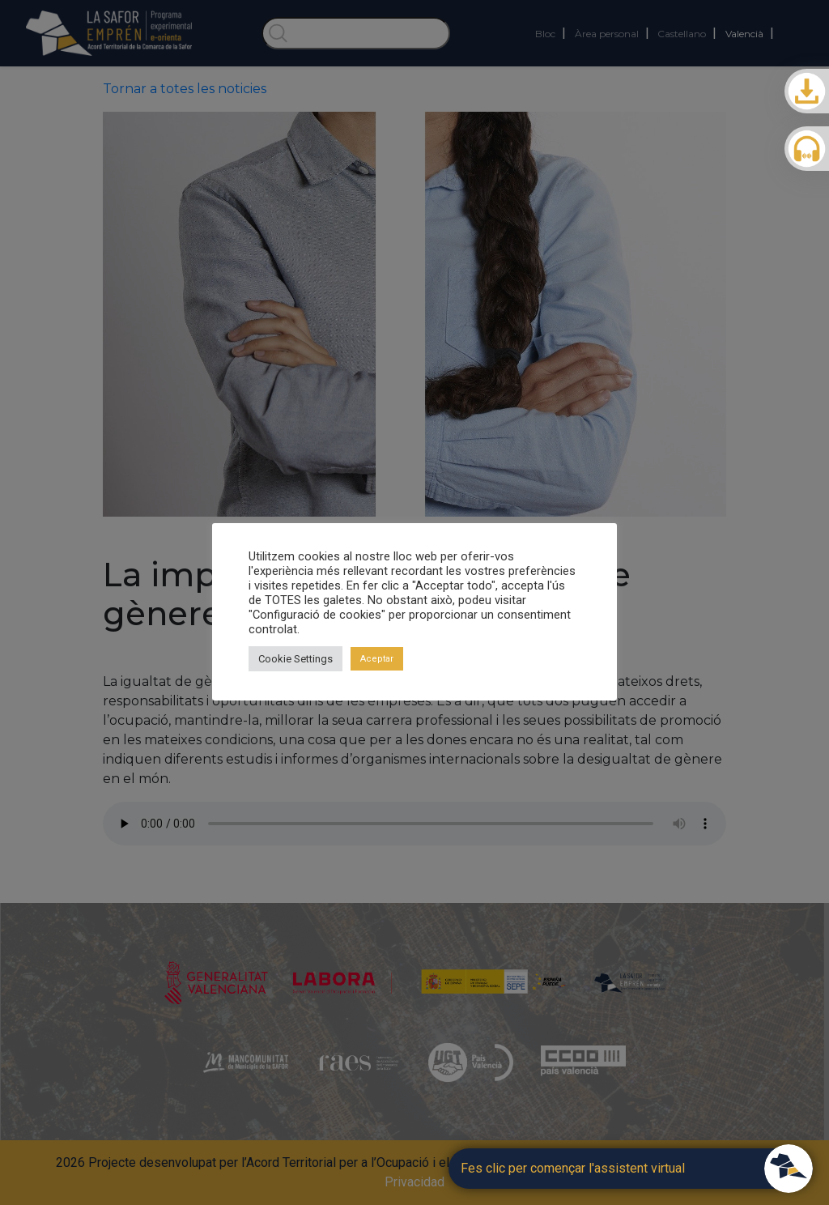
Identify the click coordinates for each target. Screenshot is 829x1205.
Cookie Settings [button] (295, 659)
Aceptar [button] (376, 659)
